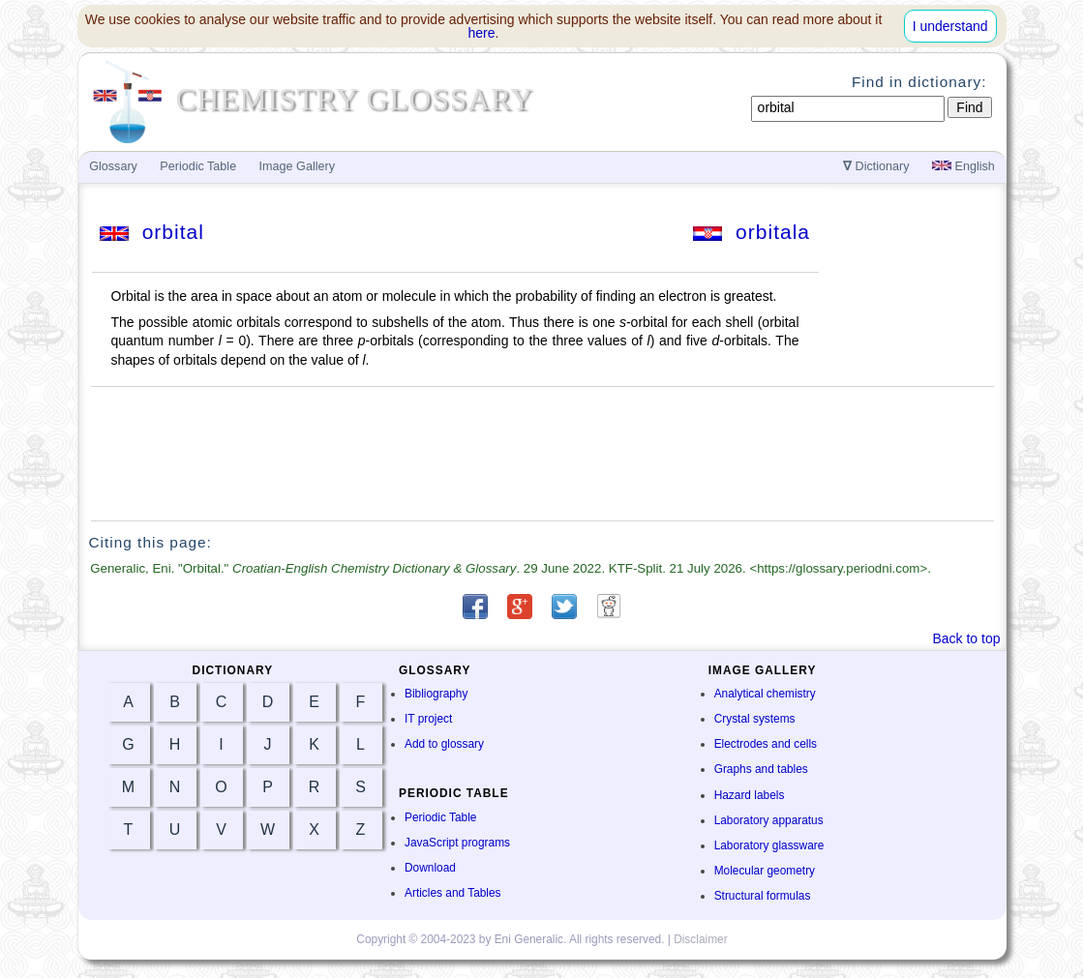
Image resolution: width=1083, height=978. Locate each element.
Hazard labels (749, 795)
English (963, 166)
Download (430, 867)
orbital (152, 232)
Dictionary (876, 166)
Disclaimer (701, 939)
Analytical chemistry (765, 693)
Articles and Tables (453, 893)
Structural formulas (762, 896)
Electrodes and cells (765, 744)
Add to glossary (444, 744)
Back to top (966, 638)
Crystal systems (755, 719)
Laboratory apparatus (769, 820)
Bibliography (436, 693)
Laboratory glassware (769, 845)
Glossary (113, 166)
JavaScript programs (457, 842)
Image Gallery (297, 166)
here (482, 33)
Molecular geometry (764, 870)
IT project (428, 719)
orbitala (751, 232)
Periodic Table (440, 817)
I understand (950, 26)
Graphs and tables (761, 769)
